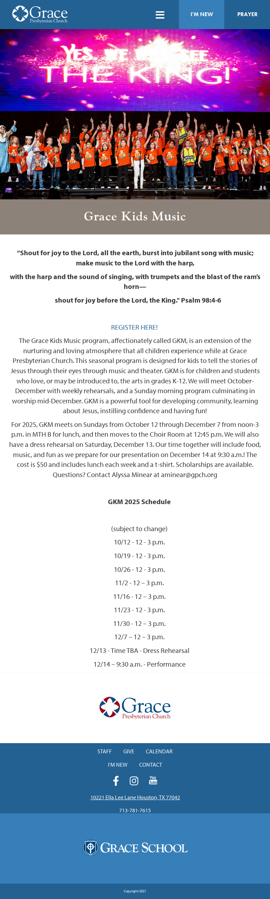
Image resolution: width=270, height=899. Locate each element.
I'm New (202, 14)
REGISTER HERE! (135, 327)
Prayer (247, 14)
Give (128, 751)
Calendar (159, 751)
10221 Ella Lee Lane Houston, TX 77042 (135, 797)
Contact (150, 764)
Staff (104, 751)
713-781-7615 (135, 810)
